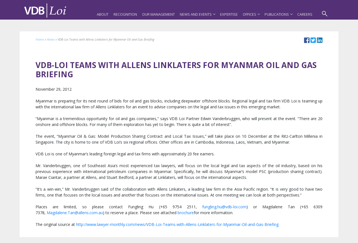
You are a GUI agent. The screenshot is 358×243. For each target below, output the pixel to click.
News (51, 39)
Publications (278, 14)
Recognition (125, 14)
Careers (304, 14)
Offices (251, 14)
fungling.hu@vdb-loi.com (224, 206)
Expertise (229, 14)
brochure (186, 212)
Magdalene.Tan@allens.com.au (75, 212)
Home (40, 39)
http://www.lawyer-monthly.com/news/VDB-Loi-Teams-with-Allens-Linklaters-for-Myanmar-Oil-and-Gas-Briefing (177, 224)
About (103, 14)
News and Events (197, 14)
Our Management (158, 14)
